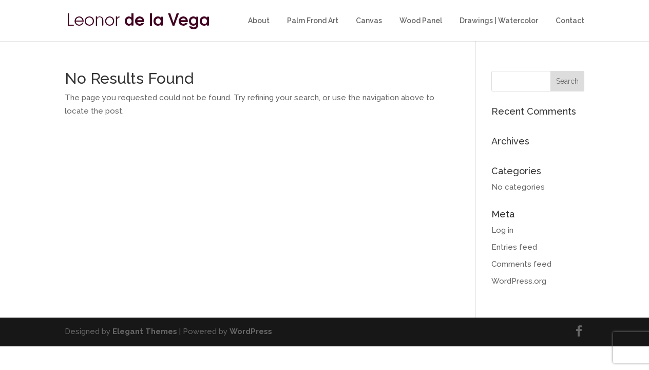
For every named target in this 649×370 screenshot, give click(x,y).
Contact (570, 21)
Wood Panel (420, 21)
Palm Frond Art (312, 21)
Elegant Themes (144, 331)
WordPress (251, 331)
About (259, 21)
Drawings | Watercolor (499, 21)
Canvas (369, 21)
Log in (502, 230)
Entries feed (514, 247)
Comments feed (521, 264)
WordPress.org (518, 281)
